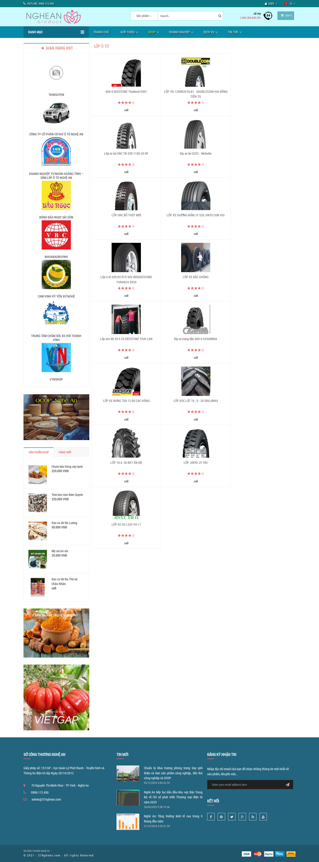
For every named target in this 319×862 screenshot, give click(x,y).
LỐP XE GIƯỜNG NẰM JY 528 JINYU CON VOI (263, 153)
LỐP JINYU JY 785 (194, 339)
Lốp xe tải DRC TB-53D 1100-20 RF (263, 91)
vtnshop (56, 379)
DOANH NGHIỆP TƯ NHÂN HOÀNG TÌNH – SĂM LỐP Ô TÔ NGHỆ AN (56, 176)
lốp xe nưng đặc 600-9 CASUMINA (125, 277)
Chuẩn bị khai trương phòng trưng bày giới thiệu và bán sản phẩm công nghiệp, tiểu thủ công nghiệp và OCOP (173, 773)
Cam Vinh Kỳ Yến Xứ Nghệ (56, 296)
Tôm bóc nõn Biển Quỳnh (67, 494)
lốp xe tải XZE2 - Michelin (126, 153)
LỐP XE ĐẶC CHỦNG (194, 215)
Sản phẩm (141, 15)
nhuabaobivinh (56, 257)
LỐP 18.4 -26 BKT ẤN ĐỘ (126, 339)
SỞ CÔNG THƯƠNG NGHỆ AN (36, 850)
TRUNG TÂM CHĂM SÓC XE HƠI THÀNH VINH (56, 338)
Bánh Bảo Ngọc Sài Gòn (56, 217)
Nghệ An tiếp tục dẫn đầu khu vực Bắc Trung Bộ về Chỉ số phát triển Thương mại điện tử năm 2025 (173, 797)
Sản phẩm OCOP (39, 452)
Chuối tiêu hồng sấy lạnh (67, 466)
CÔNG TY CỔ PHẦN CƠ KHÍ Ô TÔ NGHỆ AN (56, 134)
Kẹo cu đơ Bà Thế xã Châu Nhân (64, 581)
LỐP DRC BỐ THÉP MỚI (194, 153)
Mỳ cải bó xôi (60, 551)
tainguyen (56, 95)
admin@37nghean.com (46, 799)
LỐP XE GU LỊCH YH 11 (263, 339)
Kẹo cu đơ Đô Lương (64, 523)
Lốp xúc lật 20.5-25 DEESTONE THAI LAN (263, 215)
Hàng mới (65, 452)
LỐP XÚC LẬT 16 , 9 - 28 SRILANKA (263, 277)
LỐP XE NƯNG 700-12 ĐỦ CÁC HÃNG (194, 277)
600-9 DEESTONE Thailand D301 (125, 91)
